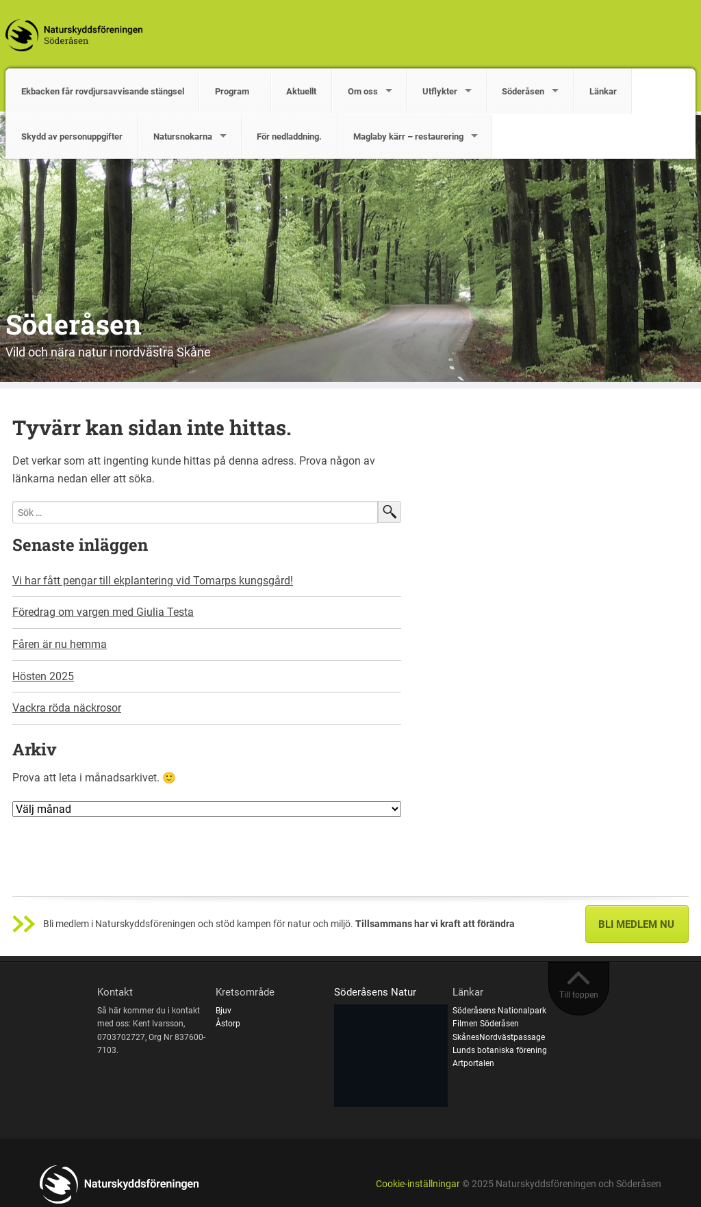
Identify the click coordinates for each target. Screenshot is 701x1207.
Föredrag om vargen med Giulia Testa (103, 612)
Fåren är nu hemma (59, 644)
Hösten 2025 (43, 676)
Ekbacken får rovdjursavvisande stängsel (102, 91)
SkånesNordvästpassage (499, 1037)
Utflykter (439, 91)
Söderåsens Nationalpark (499, 1010)
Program (235, 91)
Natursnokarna (182, 136)
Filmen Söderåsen (486, 1023)
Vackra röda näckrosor (66, 707)
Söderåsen (523, 91)
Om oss (363, 91)
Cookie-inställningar (418, 1184)
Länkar (603, 91)
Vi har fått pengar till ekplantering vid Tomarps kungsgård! (152, 580)
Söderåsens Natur (375, 992)
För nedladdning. (289, 136)
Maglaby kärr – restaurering (408, 136)
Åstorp (228, 1023)
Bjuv (223, 1010)
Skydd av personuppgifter (72, 136)
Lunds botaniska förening (500, 1050)
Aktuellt (301, 91)
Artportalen (473, 1063)
